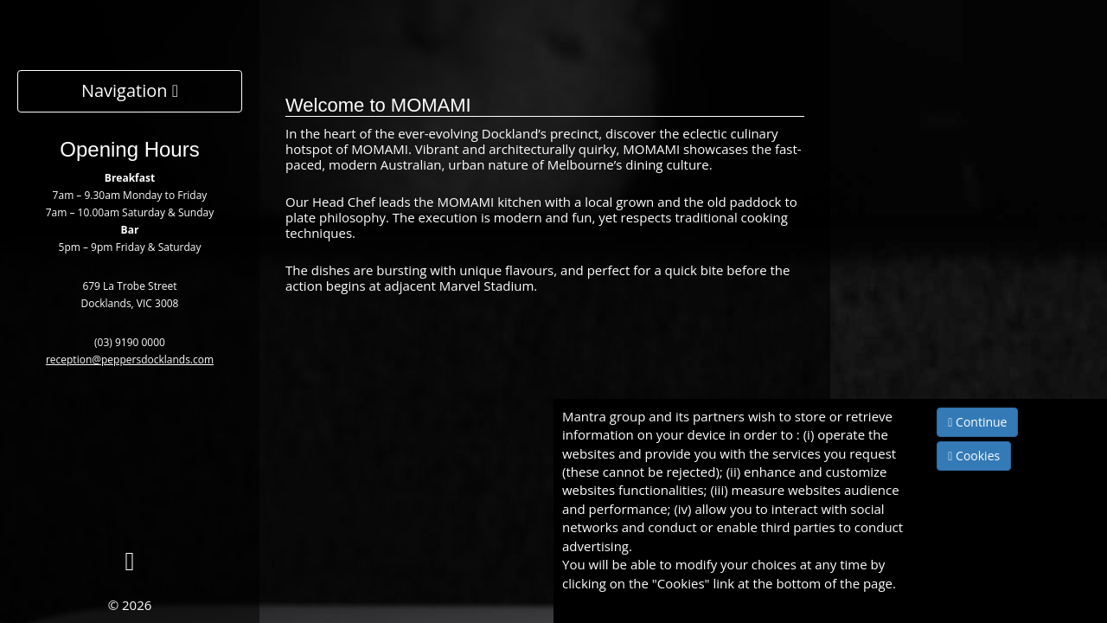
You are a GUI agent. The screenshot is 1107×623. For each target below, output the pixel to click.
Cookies (974, 455)
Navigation (129, 90)
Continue (977, 422)
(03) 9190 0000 (129, 342)
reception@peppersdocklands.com (130, 359)
